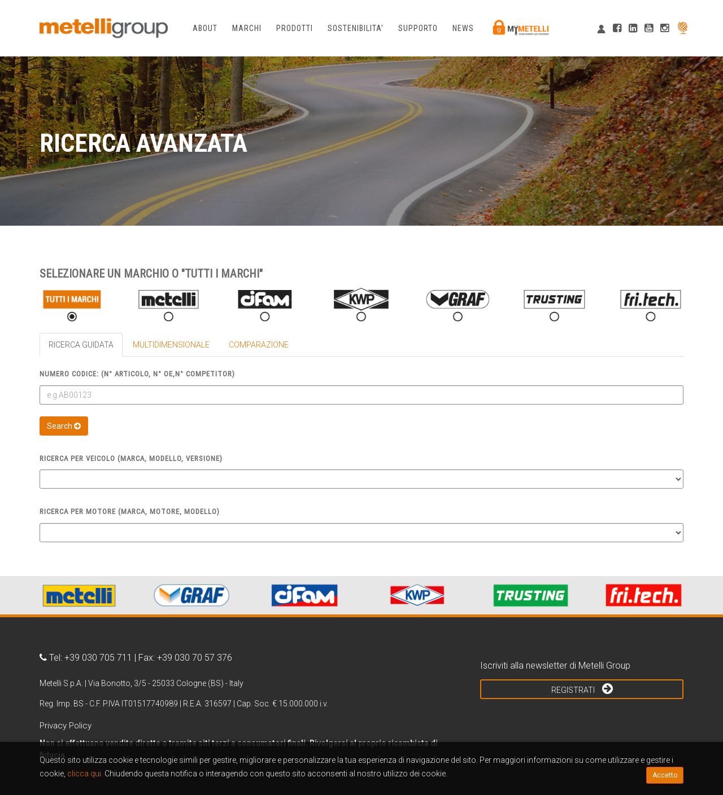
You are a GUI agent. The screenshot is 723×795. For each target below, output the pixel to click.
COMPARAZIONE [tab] (259, 344)
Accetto (664, 775)
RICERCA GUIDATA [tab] (81, 344)
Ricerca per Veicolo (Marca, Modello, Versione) (131, 458)
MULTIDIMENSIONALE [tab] (171, 344)
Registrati (582, 688)
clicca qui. (85, 773)
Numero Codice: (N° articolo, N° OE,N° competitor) (137, 374)
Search (64, 426)
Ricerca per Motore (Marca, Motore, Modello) (130, 511)
